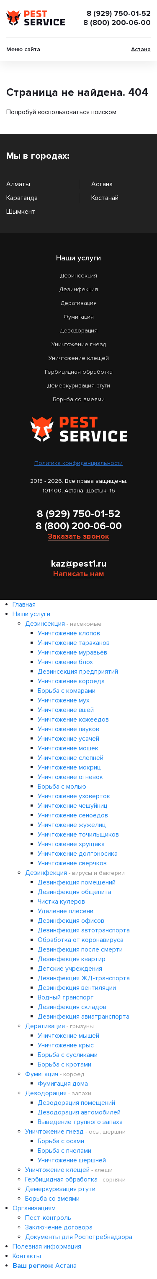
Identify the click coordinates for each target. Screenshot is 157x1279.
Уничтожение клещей (79, 358)
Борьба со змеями (79, 399)
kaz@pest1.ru (78, 564)
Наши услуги (31, 614)
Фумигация (79, 316)
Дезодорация (79, 330)
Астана (141, 49)
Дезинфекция (78, 289)
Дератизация (79, 303)
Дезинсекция (78, 275)
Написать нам (78, 574)
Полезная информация (47, 1246)
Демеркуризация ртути (78, 385)
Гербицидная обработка (79, 371)
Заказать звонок (78, 536)
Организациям (34, 1208)
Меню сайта (23, 49)
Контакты (27, 1256)
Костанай (104, 198)
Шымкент (20, 211)
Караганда (22, 198)
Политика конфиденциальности (78, 463)
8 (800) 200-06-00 (117, 22)
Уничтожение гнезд (78, 344)
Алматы (18, 184)
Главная (24, 604)
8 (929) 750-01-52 (119, 13)
